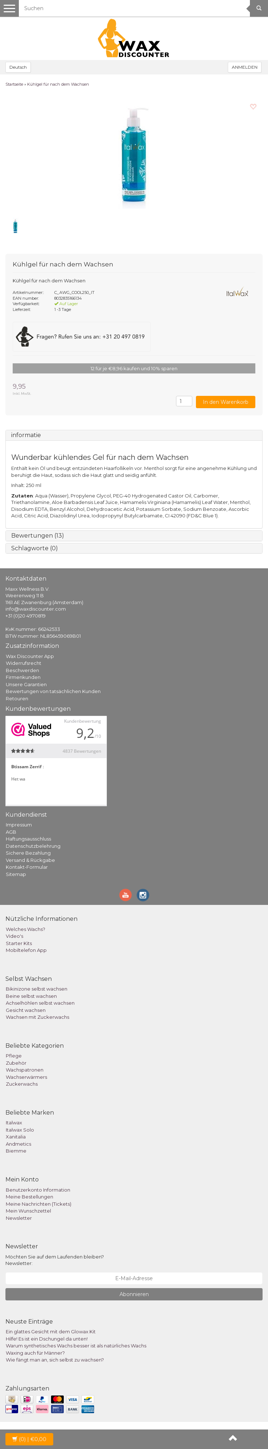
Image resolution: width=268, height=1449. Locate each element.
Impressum (19, 825)
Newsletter (19, 1218)
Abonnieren (134, 1294)
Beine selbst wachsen (31, 996)
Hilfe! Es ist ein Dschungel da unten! (47, 1339)
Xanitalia (16, 1137)
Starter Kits (19, 943)
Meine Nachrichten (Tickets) (38, 1204)
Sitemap (16, 874)
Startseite (14, 84)
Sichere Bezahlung (28, 853)
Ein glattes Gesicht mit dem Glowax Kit (51, 1331)
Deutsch (18, 67)
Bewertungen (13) (37, 535)
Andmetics (18, 1144)
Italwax (14, 1122)
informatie (26, 435)
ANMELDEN (244, 67)
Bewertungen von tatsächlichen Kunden (53, 691)
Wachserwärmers (26, 1077)
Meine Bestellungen (29, 1197)
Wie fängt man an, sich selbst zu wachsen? (55, 1360)
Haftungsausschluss (28, 839)
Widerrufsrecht (23, 663)
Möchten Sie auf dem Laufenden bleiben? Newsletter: (54, 1260)
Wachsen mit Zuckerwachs (37, 1017)
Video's (14, 936)
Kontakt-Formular (27, 867)
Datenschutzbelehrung (33, 846)
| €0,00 (29, 1439)
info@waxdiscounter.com (35, 609)
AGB (11, 832)
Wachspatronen (24, 1070)
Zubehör (16, 1063)
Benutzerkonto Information (38, 1190)
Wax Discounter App (30, 656)
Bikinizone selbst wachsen (36, 989)
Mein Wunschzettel (28, 1211)
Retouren (17, 698)
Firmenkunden (23, 677)
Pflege (14, 1056)
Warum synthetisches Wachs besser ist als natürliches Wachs (76, 1345)
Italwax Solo (20, 1130)
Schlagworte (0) (34, 548)
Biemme (16, 1151)
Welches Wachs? (25, 929)
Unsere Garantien (26, 684)
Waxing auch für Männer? (35, 1353)
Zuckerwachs (22, 1084)
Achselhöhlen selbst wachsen (40, 1003)
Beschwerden (22, 670)
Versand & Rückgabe (30, 860)
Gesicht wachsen (26, 1010)
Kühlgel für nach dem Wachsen (58, 84)
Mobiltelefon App (26, 950)
